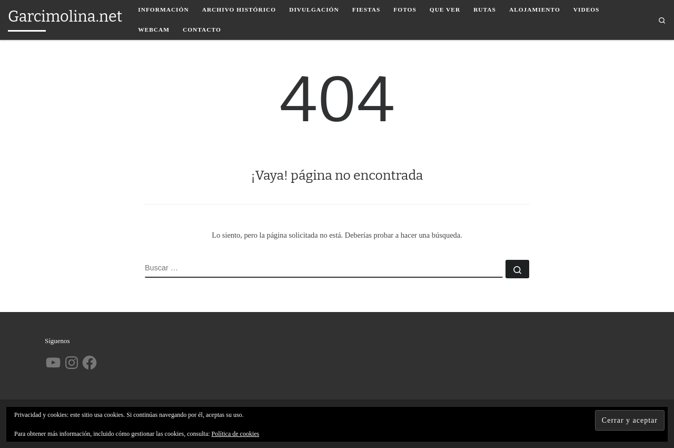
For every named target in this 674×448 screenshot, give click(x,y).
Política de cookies (236, 433)
